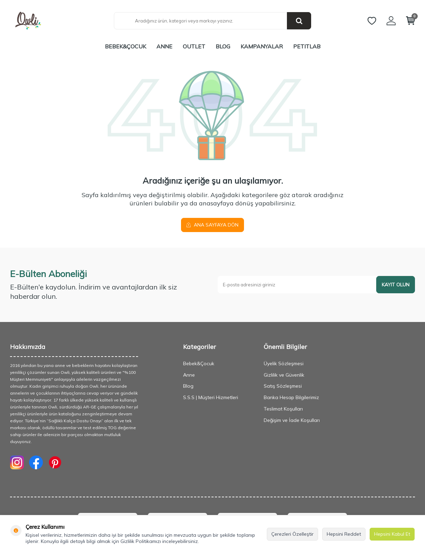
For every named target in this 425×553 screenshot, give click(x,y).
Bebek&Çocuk (125, 46)
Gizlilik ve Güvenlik (284, 375)
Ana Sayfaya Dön (212, 225)
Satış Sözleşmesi (283, 386)
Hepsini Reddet (344, 534)
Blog (223, 46)
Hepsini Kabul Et (392, 534)
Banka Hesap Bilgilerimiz (291, 397)
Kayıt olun (395, 285)
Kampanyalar (262, 46)
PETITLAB (306, 46)
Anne (164, 46)
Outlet (194, 46)
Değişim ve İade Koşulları (292, 420)
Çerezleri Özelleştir (292, 534)
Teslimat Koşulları (283, 409)
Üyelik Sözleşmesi (284, 363)
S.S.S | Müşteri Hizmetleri (210, 397)
